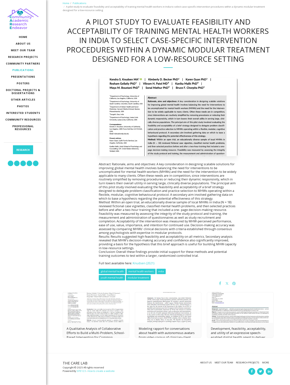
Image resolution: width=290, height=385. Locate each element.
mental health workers (141, 271)
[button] (10, 163)
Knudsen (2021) (143, 263)
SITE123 (81, 371)
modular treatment (138, 277)
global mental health (112, 271)
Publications (79, 3)
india (161, 271)
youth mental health (112, 277)
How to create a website (101, 371)
